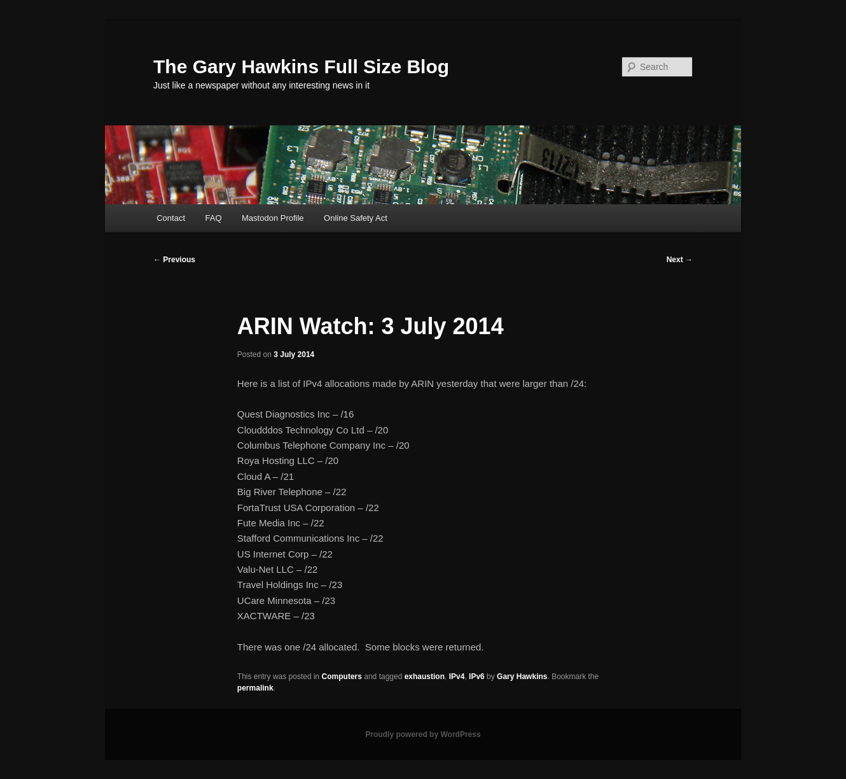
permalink (255, 688)
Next (680, 259)
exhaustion (425, 676)
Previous (174, 259)
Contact (170, 218)
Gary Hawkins (522, 676)
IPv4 (457, 676)
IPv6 (477, 676)
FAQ (213, 218)
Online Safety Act (355, 218)
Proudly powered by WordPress (422, 734)
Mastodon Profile (273, 218)
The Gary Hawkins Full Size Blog (301, 66)
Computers (342, 676)
